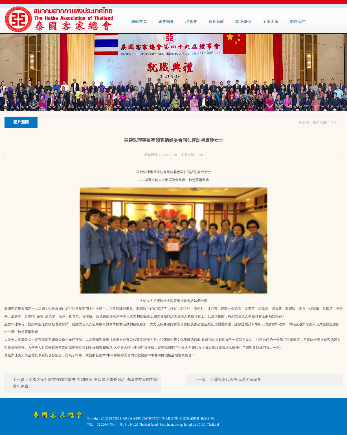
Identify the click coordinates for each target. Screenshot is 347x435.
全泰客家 (270, 21)
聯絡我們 (298, 21)
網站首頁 (139, 21)
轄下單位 (243, 21)
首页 (306, 123)
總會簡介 (166, 21)
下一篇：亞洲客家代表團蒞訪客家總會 (227, 379)
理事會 (191, 21)
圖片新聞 (216, 21)
